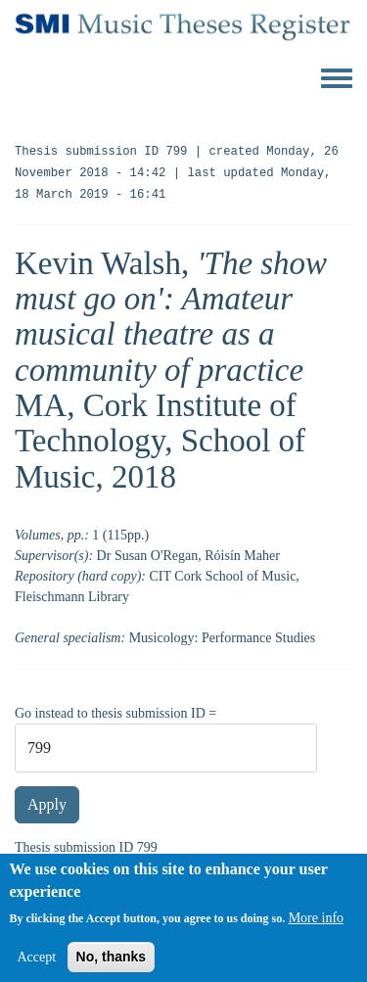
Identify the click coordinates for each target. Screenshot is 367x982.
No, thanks (111, 964)
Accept (36, 965)
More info (316, 925)
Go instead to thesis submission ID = (115, 713)
